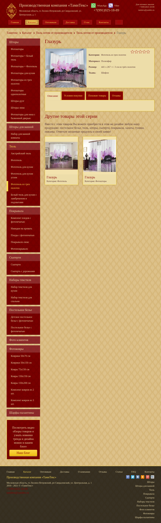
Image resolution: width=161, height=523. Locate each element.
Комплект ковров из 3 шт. (22, 402)
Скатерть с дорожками (23, 271)
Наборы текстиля (20, 280)
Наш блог (23, 453)
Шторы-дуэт (17, 101)
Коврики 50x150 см (21, 362)
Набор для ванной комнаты (20, 136)
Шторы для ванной (21, 127)
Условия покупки (73, 95)
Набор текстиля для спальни (21, 299)
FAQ (133, 472)
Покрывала (16, 211)
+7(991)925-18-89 (106, 10)
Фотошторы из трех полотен (21, 82)
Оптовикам (50, 22)
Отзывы (116, 95)
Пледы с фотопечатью (22, 235)
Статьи (119, 472)
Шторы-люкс (18, 107)
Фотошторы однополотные (18, 92)
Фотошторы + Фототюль (24, 66)
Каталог (32, 22)
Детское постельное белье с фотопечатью (22, 319)
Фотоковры (16, 348)
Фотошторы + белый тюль (22, 58)
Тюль (12, 146)
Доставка (70, 22)
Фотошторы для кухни (23, 73)
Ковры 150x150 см (21, 376)
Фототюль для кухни (22, 167)
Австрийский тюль (21, 153)
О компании (84, 472)
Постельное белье (20, 310)
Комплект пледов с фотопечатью (21, 220)
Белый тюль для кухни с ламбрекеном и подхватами (24, 198)
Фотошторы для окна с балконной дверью (23, 116)
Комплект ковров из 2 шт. (22, 391)
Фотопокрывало (19, 248)
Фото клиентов (18, 340)
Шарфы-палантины (21, 412)
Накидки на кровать (21, 228)
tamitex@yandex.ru (146, 10)
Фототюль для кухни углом (22, 175)
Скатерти (15, 257)
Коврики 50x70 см (20, 356)
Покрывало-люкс (20, 242)
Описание (52, 96)
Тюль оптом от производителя (54, 32)
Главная (15, 22)
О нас (87, 22)
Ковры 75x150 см (20, 369)
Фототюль (16, 160)
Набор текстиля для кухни (21, 289)
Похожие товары (97, 95)
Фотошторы (17, 49)
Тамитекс (12, 32)
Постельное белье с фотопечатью (21, 329)
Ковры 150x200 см (21, 383)
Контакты (104, 22)
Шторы (14, 42)
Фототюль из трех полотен (20, 186)
